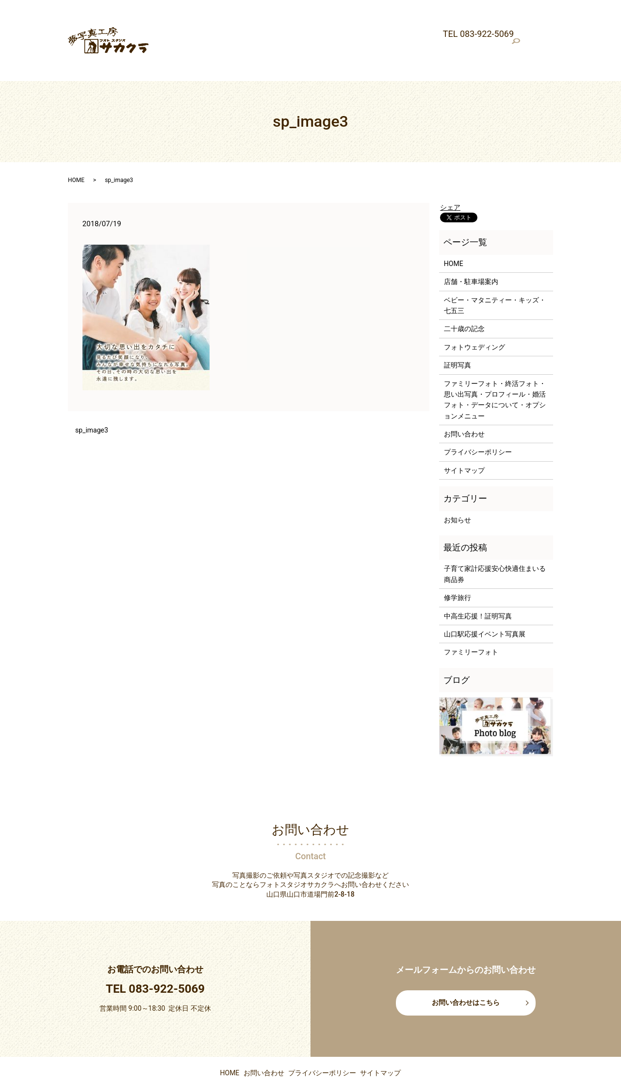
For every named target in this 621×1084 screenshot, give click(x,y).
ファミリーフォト (471, 619)
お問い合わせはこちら (466, 970)
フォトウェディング (487, 17)
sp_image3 (91, 397)
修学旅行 (457, 565)
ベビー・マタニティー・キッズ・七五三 (339, 17)
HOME (197, 17)
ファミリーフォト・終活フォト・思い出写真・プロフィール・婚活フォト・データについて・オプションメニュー (361, 32)
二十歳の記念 (428, 17)
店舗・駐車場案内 (242, 17)
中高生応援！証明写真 (478, 583)
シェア (450, 175)
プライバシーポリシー (478, 419)
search (551, 33)
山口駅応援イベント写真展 (484, 601)
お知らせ (457, 487)
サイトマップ (464, 438)
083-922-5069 (167, 956)
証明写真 (166, 32)
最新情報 (166, 17)
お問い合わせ (464, 401)
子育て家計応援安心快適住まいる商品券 (495, 541)
